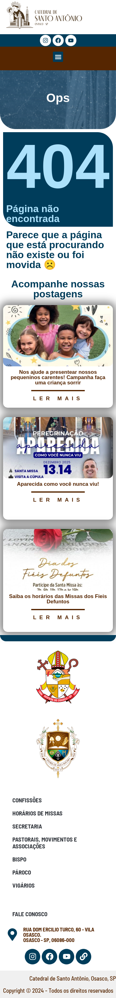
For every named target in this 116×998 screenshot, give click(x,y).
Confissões (27, 800)
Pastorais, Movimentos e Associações (44, 843)
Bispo (19, 859)
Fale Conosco (29, 913)
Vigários (23, 885)
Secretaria (27, 826)
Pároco (21, 872)
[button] (58, 57)
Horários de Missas (37, 813)
